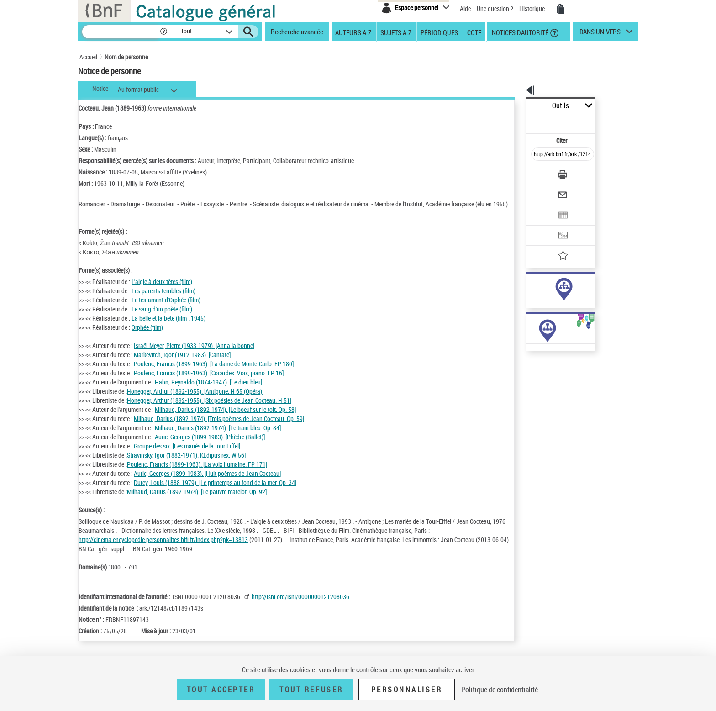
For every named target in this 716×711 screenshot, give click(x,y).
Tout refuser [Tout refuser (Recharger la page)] (311, 690)
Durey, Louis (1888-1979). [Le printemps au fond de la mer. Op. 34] (215, 491)
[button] (163, 31)
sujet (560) (530, 296)
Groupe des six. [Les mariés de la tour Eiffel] (187, 455)
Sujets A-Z (395, 32)
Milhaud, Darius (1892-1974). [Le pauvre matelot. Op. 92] (197, 500)
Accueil (88, 57)
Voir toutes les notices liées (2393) (554, 315)
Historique (532, 8)
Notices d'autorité (519, 32)
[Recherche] (120, 31)
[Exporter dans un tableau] (543, 190)
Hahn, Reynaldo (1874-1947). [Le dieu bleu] (208, 391)
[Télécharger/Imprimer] (539, 154)
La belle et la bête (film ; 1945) (168, 327)
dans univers (600, 34)
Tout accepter (221, 690)
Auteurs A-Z (353, 32)
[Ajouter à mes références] (542, 226)
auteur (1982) (534, 287)
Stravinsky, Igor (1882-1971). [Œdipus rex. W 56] (186, 464)
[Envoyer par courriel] (537, 172)
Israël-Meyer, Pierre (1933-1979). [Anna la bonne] (194, 354)
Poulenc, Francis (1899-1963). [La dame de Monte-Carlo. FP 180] (214, 373)
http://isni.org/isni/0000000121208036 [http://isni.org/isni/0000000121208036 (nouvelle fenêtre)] (300, 624)
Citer (523, 120)
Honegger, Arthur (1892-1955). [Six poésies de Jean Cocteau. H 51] (209, 409)
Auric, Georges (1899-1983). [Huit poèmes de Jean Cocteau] (207, 482)
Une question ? (495, 8)
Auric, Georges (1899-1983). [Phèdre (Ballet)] (210, 446)
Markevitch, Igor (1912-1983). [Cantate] (182, 363)
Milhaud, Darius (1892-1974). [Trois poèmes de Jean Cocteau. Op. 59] (219, 427)
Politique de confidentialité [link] (499, 690)
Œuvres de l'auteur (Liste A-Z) (541, 373)
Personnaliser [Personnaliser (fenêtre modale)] (406, 690)
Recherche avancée (297, 31)
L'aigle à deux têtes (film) (162, 290)
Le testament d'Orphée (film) (166, 309)
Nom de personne (126, 57)
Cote (474, 32)
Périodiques (439, 32)
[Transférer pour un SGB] (541, 208)
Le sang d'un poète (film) (162, 318)
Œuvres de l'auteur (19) (533, 364)
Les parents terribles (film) (163, 299)
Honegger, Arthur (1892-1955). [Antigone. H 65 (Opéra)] (195, 400)
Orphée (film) (147, 336)
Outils (515, 106)
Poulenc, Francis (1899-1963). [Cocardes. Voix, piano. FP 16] (209, 382)
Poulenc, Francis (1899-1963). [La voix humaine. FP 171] (197, 473)
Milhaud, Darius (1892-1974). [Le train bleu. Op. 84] (218, 436)
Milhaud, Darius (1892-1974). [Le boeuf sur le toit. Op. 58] (225, 418)
